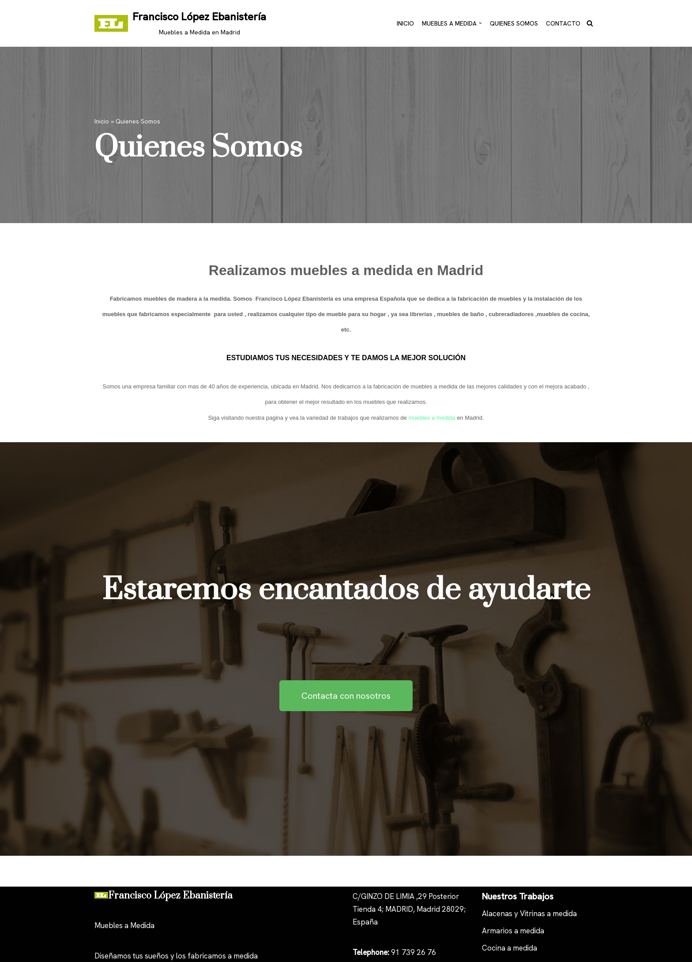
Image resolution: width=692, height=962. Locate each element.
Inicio (405, 23)
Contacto (563, 23)
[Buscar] (590, 23)
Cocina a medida (509, 948)
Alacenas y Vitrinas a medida (529, 913)
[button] (480, 23)
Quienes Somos (514, 23)
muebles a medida (431, 417)
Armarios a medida (513, 931)
